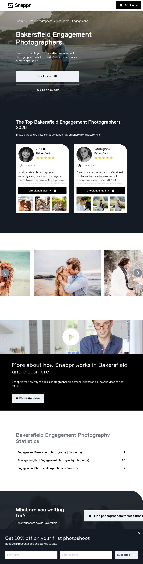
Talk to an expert (47, 90)
